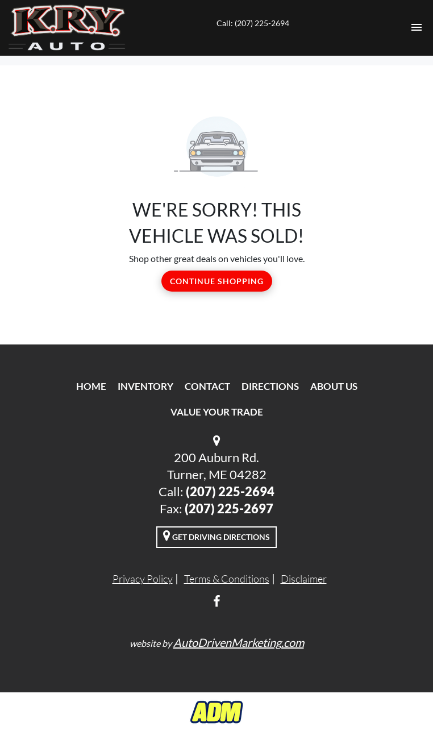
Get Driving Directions (216, 535)
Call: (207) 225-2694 (252, 23)
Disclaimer (304, 578)
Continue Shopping (217, 281)
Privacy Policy (143, 578)
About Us (333, 386)
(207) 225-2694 (230, 491)
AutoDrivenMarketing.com (238, 642)
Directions (270, 386)
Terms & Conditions (226, 578)
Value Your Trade (216, 412)
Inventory (145, 386)
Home (91, 386)
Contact (207, 386)
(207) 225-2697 (229, 508)
